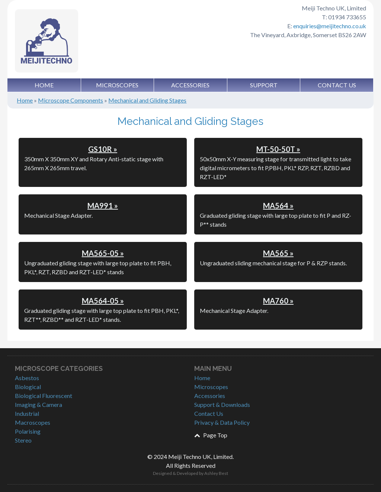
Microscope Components (70, 100)
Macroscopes (32, 422)
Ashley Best (216, 473)
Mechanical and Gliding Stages (147, 100)
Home (44, 84)
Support (264, 84)
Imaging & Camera (38, 404)
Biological (28, 386)
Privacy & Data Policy (222, 422)
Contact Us (337, 84)
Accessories (190, 84)
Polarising (28, 431)
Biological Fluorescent (43, 395)
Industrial (27, 413)
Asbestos (27, 377)
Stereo (23, 440)
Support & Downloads (222, 404)
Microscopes (117, 84)
